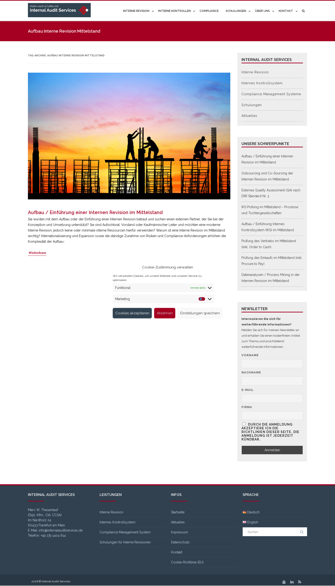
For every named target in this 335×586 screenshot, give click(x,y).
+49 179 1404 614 (53, 535)
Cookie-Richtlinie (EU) (187, 562)
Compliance (209, 11)
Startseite (177, 512)
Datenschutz (180, 542)
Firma (246, 407)
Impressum (179, 532)
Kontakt (286, 11)
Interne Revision (136, 11)
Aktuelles (249, 116)
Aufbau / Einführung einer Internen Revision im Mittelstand (95, 245)
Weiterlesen (37, 285)
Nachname (251, 372)
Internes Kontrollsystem (262, 83)
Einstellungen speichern (200, 313)
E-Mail (247, 390)
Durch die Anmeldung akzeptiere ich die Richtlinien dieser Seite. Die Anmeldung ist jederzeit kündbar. (270, 432)
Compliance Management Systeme (271, 94)
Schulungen (236, 11)
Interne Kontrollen (174, 11)
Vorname (250, 355)
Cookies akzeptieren (132, 313)
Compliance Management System (125, 532)
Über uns (262, 11)
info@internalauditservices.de (61, 530)
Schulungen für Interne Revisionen (125, 542)
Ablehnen (165, 313)
